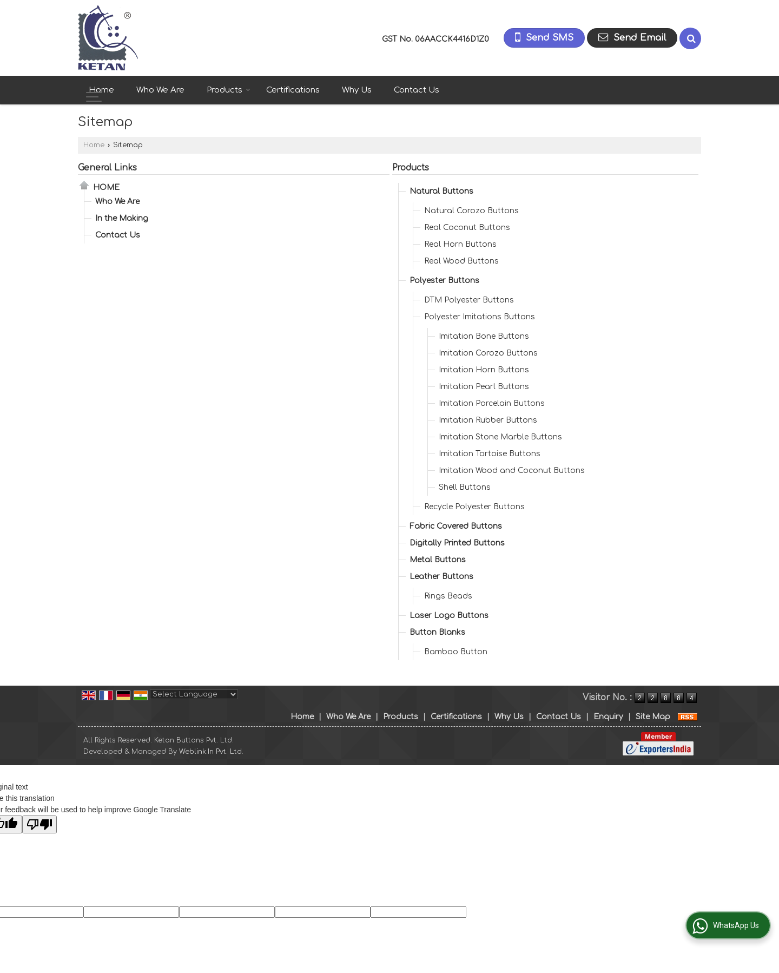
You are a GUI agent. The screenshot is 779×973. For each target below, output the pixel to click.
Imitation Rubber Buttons (488, 420)
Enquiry (608, 717)
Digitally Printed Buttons (457, 543)
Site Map (653, 717)
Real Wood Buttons (461, 261)
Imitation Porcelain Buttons (492, 403)
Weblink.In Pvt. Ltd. (211, 751)
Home (101, 90)
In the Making (121, 218)
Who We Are (160, 90)
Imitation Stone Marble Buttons (500, 437)
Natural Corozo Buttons (471, 211)
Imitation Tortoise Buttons (489, 454)
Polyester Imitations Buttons (479, 317)
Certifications (293, 90)
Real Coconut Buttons (467, 227)
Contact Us (416, 90)
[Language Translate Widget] (194, 694)
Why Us (357, 90)
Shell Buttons (465, 487)
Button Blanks (437, 632)
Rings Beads (448, 596)
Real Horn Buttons (460, 244)
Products (228, 90)
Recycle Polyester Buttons (474, 507)
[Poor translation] (39, 824)
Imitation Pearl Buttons (484, 387)
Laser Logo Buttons (449, 616)
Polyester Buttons (444, 281)
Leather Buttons (441, 577)
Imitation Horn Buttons (484, 370)
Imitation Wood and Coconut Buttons (512, 470)
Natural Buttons (441, 191)
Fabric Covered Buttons (456, 526)
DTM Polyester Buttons (469, 300)
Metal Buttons (438, 560)
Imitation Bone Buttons (484, 336)
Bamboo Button (455, 652)
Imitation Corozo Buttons (488, 353)
